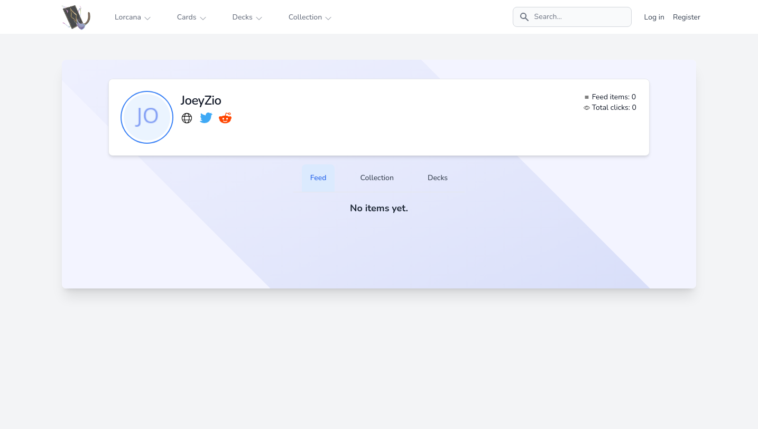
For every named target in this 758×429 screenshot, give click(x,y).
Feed (318, 178)
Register (686, 17)
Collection (376, 178)
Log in (654, 17)
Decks (438, 178)
